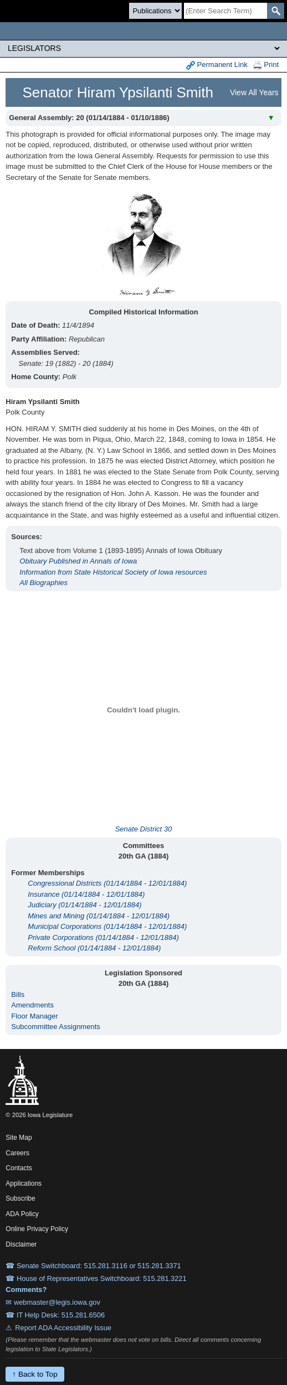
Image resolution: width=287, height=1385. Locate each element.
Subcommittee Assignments (55, 1026)
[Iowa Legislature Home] (143, 31)
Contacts (19, 1168)
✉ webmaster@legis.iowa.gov (53, 1302)
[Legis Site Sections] (143, 48)
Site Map (19, 1137)
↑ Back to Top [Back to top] (34, 1374)
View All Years (254, 92)
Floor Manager (34, 1016)
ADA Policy (22, 1214)
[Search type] (155, 11)
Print (266, 65)
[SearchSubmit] (275, 11)
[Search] (225, 11)
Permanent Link (217, 65)
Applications (24, 1183)
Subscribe (20, 1198)
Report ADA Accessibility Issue (63, 1328)
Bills (17, 994)
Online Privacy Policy (37, 1229)
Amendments (32, 1005)
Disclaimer (21, 1244)
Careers (17, 1153)
